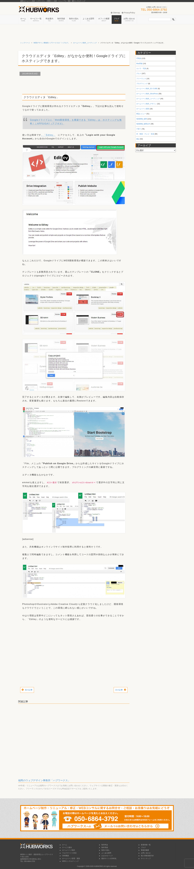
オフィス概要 (104, 20)
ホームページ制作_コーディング (85, 43)
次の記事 (119, 690)
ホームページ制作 (67, 850)
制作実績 (61, 20)
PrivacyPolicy (128, 13)
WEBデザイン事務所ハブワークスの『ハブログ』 (52, 43)
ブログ (116, 20)
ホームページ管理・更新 (70, 858)
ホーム (23, 20)
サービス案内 (66, 847)
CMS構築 (64, 856)
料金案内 (49, 20)
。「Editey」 (48, 135)
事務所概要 (143, 850)
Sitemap (115, 13)
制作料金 (103, 845)
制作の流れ (74, 20)
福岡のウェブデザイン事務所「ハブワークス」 (44, 780)
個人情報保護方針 (146, 856)
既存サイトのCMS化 (107, 858)
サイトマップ (144, 858)
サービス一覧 (35, 20)
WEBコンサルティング (69, 861)
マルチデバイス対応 (68, 853)
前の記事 (28, 690)
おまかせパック (106, 856)
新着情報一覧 (144, 845)
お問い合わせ (129, 20)
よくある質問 (88, 20)
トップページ (25, 43)
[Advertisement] (74, 84)
